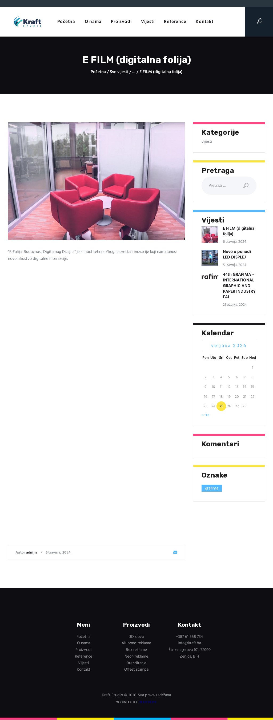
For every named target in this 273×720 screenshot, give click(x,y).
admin (32, 553)
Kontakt (83, 669)
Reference (83, 656)
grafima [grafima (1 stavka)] (211, 488)
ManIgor (148, 702)
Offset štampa (136, 669)
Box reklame (136, 650)
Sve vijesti (119, 72)
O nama (83, 643)
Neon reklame (136, 656)
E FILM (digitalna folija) (238, 231)
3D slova (136, 637)
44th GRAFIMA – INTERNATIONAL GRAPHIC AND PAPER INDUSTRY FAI (239, 286)
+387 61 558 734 (189, 637)
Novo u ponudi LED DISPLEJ (237, 254)
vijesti (207, 141)
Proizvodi (83, 650)
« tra (205, 415)
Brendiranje (136, 663)
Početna (98, 72)
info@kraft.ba (189, 643)
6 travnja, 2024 (58, 553)
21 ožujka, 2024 (235, 305)
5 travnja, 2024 (234, 265)
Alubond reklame (136, 643)
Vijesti (83, 663)
